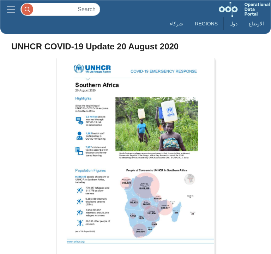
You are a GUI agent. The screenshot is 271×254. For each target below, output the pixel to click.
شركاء (176, 23)
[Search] (60, 9)
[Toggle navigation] (10, 9)
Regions (206, 23)
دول (233, 23)
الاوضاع (256, 23)
